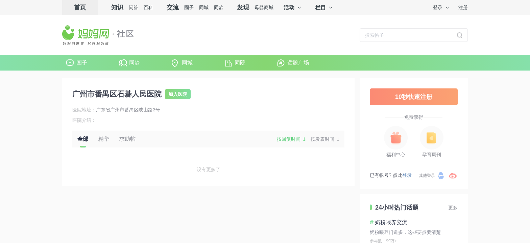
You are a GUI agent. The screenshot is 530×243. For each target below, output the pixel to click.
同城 (204, 7)
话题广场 (298, 62)
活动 (289, 7)
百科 (148, 7)
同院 (240, 62)
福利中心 (395, 154)
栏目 (320, 7)
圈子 (189, 7)
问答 (133, 7)
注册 (463, 7)
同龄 (218, 7)
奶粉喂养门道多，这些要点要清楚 (405, 232)
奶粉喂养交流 (391, 222)
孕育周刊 (431, 154)
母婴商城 (264, 7)
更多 (453, 207)
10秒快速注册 (413, 96)
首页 (80, 7)
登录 (437, 7)
